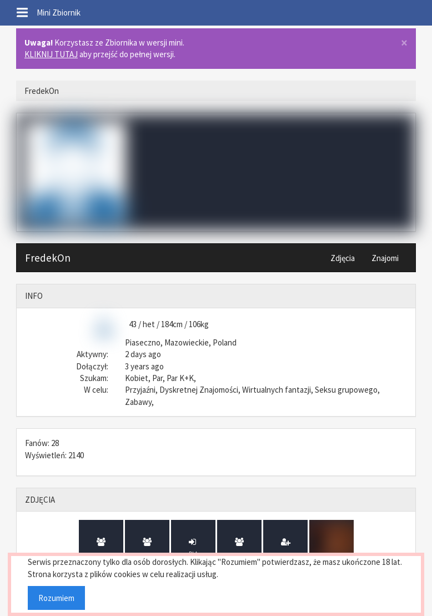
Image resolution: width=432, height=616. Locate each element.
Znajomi (385, 258)
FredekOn (48, 257)
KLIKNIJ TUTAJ (51, 54)
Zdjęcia (342, 258)
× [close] (404, 43)
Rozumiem (56, 598)
